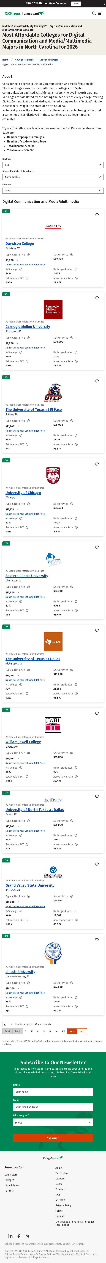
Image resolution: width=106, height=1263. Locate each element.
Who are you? (21, 1115)
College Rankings (24, 59)
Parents (9, 1190)
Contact (59, 1189)
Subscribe (53, 1138)
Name (16, 1084)
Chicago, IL (11, 497)
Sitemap (60, 1200)
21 (63, 1030)
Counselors (11, 1174)
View (75, 3)
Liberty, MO (11, 746)
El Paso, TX (11, 414)
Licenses (60, 1216)
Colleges (9, 1180)
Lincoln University (20, 972)
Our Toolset (62, 1173)
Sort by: (6, 159)
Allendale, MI (12, 890)
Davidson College (19, 243)
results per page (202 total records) (27, 1024)
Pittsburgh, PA (13, 331)
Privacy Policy (63, 1205)
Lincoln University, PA (17, 976)
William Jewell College (23, 742)
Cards (8, 190)
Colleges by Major (48, 59)
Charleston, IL (13, 580)
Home (5, 59)
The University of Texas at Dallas (32, 659)
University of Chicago (23, 493)
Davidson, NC (12, 248)
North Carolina (12, 177)
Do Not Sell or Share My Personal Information (75, 1223)
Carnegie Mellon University (27, 326)
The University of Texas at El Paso (33, 409)
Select (18, 1122)
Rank (7, 165)
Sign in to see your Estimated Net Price (25, 264)
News (58, 1183)
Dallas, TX (10, 814)
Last (82, 1031)
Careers (60, 1178)
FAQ (57, 1194)
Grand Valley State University (29, 885)
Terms (59, 1210)
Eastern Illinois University (26, 576)
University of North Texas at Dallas (34, 809)
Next (72, 1031)
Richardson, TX (13, 663)
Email (16, 1100)
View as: (6, 184)
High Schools (12, 1185)
